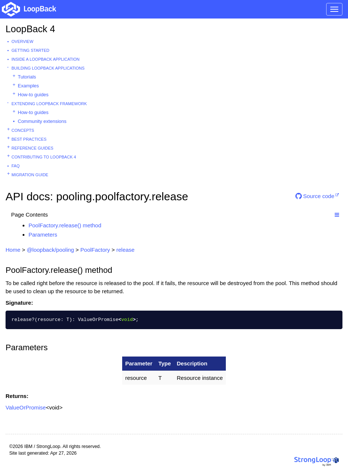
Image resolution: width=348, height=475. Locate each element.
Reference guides (32, 148)
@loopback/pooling (50, 250)
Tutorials (27, 77)
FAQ (15, 166)
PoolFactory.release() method (65, 225)
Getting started (30, 50)
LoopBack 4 (30, 29)
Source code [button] (314, 196)
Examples (28, 85)
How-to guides (33, 94)
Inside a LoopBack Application (45, 59)
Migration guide (29, 175)
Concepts (22, 130)
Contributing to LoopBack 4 (43, 157)
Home (13, 250)
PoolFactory (95, 250)
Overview (22, 41)
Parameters (43, 234)
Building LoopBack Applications (47, 68)
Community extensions (42, 121)
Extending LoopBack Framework (49, 103)
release (125, 250)
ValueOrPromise (26, 407)
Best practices (29, 139)
